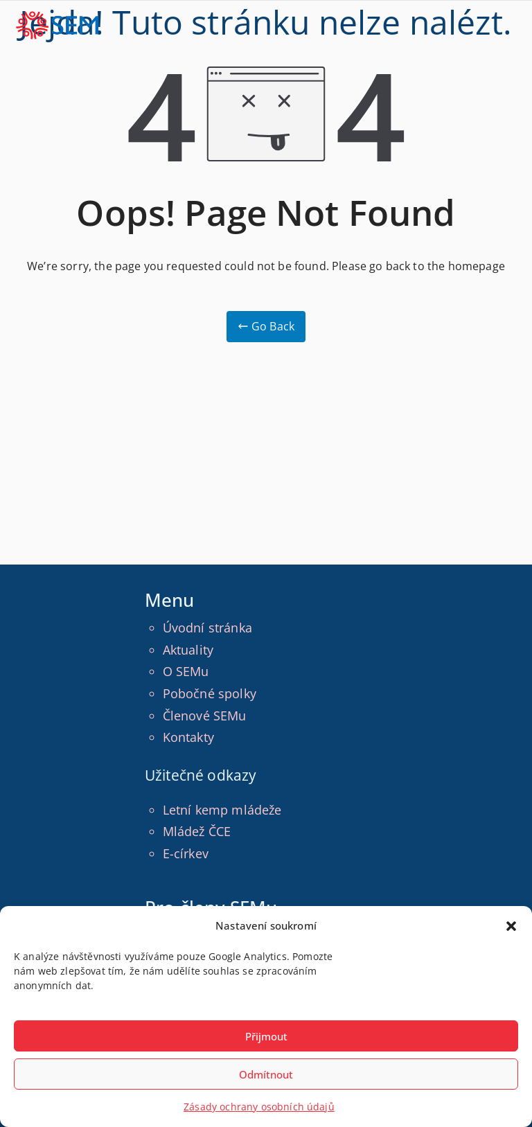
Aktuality (188, 649)
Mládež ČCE (197, 831)
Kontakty (188, 737)
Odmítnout (266, 1074)
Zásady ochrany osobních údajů (259, 1106)
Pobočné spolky (209, 693)
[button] (511, 926)
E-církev (186, 853)
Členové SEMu (205, 715)
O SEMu (186, 671)
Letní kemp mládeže (222, 809)
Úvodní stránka (207, 627)
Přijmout (266, 1036)
